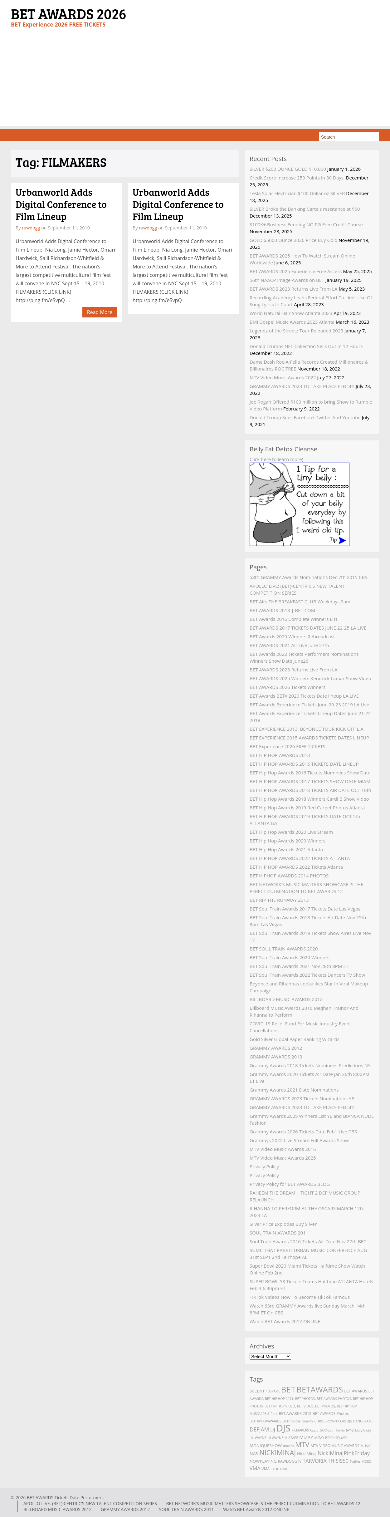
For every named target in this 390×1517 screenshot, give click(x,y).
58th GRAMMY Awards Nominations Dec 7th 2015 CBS (308, 577)
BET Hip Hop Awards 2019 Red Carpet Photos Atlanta (307, 807)
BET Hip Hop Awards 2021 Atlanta (286, 849)
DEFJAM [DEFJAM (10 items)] (259, 1429)
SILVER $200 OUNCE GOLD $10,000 (288, 169)
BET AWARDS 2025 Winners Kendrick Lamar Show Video (310, 678)
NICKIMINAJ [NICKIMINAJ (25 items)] (277, 1452)
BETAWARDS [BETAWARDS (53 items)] (319, 1389)
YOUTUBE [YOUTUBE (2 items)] (280, 1469)
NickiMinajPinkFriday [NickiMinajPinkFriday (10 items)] (344, 1453)
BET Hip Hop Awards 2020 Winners (287, 840)
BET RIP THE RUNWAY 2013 (279, 900)
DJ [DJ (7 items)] (272, 1429)
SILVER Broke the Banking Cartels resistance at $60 (305, 209)
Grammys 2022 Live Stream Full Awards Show (299, 1140)
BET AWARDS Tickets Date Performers (65, 1497)
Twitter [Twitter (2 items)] (355, 1461)
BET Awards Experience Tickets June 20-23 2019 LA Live (309, 704)
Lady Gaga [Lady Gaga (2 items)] (363, 1430)
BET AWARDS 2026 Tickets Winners (287, 687)
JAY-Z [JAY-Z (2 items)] (350, 1430)
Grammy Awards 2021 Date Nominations (294, 1090)
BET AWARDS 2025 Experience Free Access (296, 271)
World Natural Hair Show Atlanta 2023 (291, 313)
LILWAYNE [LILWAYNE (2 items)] (275, 1438)
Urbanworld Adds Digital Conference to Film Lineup (61, 204)
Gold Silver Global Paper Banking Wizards (294, 1039)
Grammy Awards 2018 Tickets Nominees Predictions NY (310, 1065)
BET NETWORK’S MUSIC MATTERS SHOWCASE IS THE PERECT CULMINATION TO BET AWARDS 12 (263, 1503)
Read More (99, 312)
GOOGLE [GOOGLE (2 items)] (327, 1430)
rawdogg (31, 228)
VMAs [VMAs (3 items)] (266, 1468)
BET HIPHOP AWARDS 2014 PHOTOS (289, 875)
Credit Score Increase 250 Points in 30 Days (297, 177)
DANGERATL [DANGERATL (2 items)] (362, 1421)
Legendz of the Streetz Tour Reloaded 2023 (296, 330)
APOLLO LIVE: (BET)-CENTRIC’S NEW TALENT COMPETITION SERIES (90, 1503)
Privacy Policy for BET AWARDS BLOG (290, 1184)
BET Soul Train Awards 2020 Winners (289, 957)
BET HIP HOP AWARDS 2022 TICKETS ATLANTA (300, 858)
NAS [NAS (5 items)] (254, 1453)
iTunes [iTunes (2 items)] (339, 1430)
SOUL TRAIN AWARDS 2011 (279, 1233)
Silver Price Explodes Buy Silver (283, 1224)
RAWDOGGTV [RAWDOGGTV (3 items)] (290, 1461)
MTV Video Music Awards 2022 (283, 377)
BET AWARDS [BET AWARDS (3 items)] (355, 1391)
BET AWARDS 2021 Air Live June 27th (289, 645)
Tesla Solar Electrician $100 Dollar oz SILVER (297, 193)
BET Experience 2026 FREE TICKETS (287, 746)
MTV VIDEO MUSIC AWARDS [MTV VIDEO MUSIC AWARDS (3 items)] (334, 1445)
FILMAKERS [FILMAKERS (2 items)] (300, 1430)
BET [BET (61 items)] (288, 1389)
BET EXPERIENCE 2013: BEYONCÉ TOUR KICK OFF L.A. (307, 729)
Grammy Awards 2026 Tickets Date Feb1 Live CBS (303, 1131)
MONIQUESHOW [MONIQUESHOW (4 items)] (266, 1445)
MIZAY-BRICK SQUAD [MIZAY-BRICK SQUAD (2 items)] (330, 1438)
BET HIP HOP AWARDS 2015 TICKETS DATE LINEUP (304, 764)
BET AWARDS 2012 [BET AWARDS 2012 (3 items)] (295, 1413)
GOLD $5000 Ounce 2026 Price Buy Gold (293, 240)
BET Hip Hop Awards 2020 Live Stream (291, 832)
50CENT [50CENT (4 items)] (257, 1391)
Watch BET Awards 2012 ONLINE (285, 1321)
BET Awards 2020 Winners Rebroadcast (292, 636)
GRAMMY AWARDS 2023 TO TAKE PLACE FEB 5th (302, 386)
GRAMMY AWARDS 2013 (276, 1056)
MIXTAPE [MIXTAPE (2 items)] (291, 1438)
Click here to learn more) (276, 459)
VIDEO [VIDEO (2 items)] (367, 1461)
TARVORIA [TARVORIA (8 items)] (314, 1460)
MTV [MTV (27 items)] (302, 1444)
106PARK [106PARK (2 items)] (273, 1391)
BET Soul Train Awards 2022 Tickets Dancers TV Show (307, 975)
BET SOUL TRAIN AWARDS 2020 (284, 948)
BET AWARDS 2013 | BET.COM (282, 610)
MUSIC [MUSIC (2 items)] (365, 1446)
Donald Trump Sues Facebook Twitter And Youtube (305, 417)
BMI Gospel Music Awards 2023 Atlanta (292, 322)
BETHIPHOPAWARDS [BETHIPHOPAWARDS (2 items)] (265, 1421)
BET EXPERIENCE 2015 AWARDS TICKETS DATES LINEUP (309, 737)
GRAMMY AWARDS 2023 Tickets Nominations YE (302, 1098)
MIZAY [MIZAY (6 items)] (306, 1437)
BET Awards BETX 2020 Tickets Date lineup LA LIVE (304, 696)
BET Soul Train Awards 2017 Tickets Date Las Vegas (305, 909)
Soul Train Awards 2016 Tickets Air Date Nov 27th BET (308, 1241)
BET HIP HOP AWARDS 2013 (280, 755)
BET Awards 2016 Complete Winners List (293, 619)
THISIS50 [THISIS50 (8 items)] (338, 1460)
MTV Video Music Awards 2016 (283, 1149)
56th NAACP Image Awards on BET (287, 280)
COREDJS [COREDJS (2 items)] (345, 1421)
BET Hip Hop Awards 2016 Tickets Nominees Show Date (310, 772)
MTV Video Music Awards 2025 (283, 1158)
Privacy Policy (264, 1166)
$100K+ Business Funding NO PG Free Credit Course (306, 224)
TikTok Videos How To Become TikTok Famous (300, 1297)
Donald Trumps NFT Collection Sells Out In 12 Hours (306, 346)
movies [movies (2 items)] (288, 1446)
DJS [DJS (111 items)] (283, 1428)
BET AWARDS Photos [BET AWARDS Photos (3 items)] (331, 1413)
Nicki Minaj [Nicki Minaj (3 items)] (306, 1453)
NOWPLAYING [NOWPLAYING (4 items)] (263, 1461)
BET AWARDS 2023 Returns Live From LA (294, 289)
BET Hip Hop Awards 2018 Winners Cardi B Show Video (309, 799)
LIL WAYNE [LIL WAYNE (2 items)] (258, 1438)
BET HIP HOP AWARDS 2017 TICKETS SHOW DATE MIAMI (311, 781)
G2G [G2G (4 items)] (314, 1430)
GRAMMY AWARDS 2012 (276, 1048)
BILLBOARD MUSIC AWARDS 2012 (286, 999)
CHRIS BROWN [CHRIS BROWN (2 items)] (325, 1421)
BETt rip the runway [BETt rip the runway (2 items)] (298, 1421)
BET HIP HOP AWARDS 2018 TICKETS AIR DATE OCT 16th (310, 790)
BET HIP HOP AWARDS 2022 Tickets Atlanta (296, 867)
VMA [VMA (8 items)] (255, 1468)
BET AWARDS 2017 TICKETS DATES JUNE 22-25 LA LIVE (308, 628)
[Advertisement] (195, 82)
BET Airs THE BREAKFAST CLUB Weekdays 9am (300, 601)
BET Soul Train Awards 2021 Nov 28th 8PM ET (299, 966)
